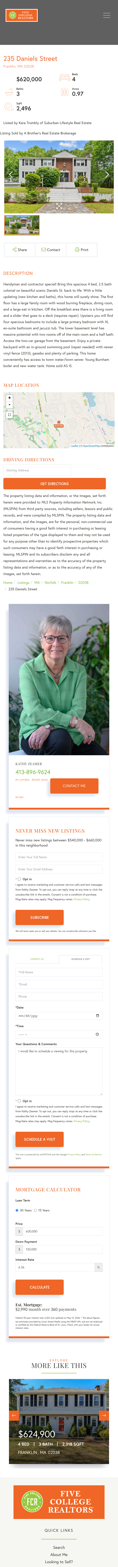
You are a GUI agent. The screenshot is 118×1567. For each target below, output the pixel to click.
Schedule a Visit (80, 946)
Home (7, 569)
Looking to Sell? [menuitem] (59, 1548)
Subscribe (39, 904)
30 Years (23, 1197)
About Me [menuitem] (59, 1541)
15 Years (42, 1197)
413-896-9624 (32, 759)
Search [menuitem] (59, 1534)
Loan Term (22, 1187)
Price (19, 1210)
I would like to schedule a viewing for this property (59, 1058)
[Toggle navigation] (106, 15)
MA (37, 569)
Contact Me (74, 773)
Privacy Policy (82, 886)
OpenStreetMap (91, 445)
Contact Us (37, 946)
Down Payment (26, 1228)
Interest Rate (24, 1246)
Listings (23, 569)
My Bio (19, 784)
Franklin (67, 569)
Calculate (40, 1274)
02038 (84, 569)
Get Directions (93, 470)
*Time (19, 1013)
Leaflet (75, 445)
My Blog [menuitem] (59, 1555)
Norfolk (50, 569)
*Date (19, 994)
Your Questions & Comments (36, 1031)
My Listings (22, 766)
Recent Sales (40, 766)
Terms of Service (93, 1141)
